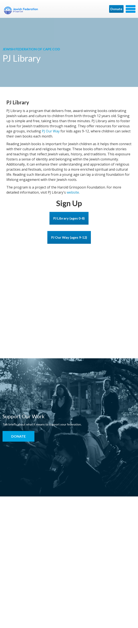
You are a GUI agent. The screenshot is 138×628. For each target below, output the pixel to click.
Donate (116, 9)
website (73, 192)
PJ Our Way (51, 131)
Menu (130, 9)
